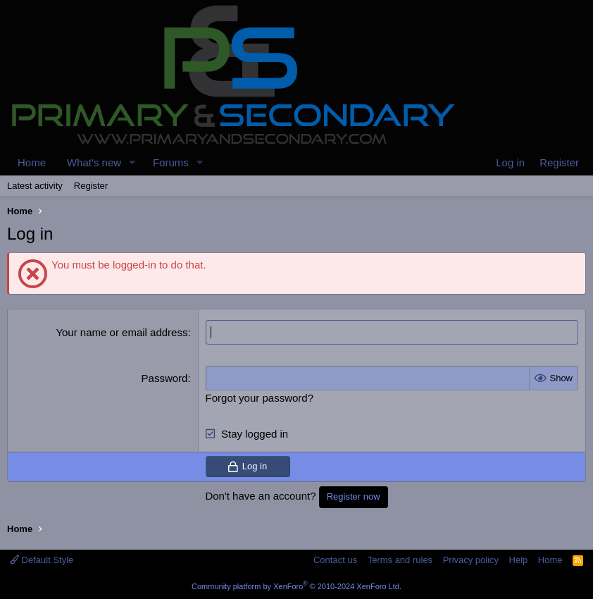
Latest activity (35, 185)
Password (165, 378)
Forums (171, 162)
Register (91, 185)
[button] (132, 162)
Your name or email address (121, 332)
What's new (94, 162)
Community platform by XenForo (296, 586)
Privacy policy (471, 560)
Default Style (41, 560)
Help (518, 560)
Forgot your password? (259, 398)
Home (32, 162)
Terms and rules (400, 560)
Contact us (335, 560)
